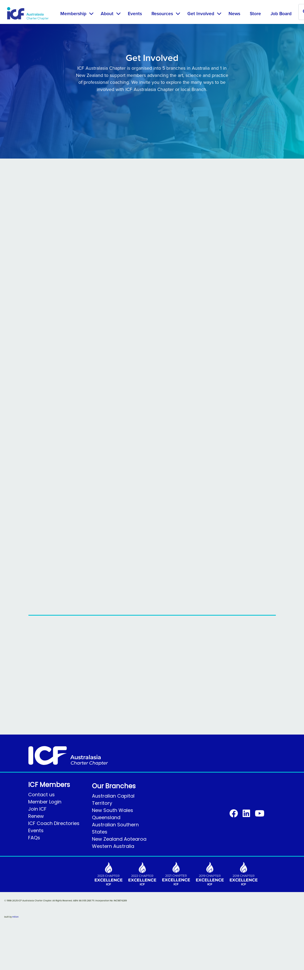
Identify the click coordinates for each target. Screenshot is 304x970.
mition (15, 916)
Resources (162, 13)
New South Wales (112, 810)
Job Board (281, 13)
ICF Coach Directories (53, 823)
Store (255, 13)
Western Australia (113, 846)
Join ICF (37, 809)
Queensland (106, 817)
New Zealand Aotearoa (119, 839)
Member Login (44, 801)
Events (135, 13)
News (234, 13)
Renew (36, 816)
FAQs (34, 837)
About (107, 13)
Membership (73, 13)
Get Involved (200, 13)
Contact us (41, 794)
